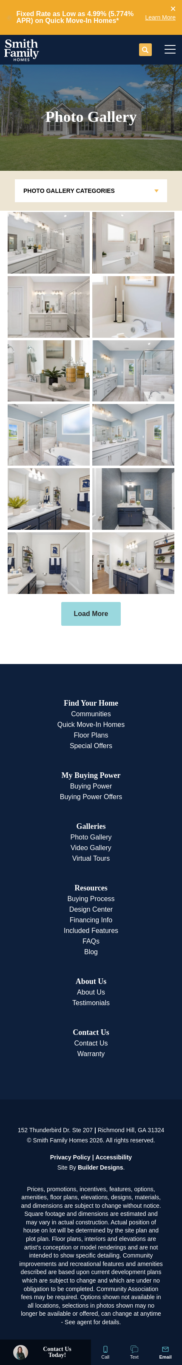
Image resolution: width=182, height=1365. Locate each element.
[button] (173, 9)
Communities (91, 714)
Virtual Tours (91, 858)
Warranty (91, 1053)
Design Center (91, 909)
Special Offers (91, 745)
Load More (91, 613)
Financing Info (91, 920)
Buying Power (91, 786)
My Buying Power (90, 775)
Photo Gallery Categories (69, 190)
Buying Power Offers (91, 796)
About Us (91, 981)
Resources (91, 888)
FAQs (91, 941)
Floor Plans (91, 735)
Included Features (91, 930)
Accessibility (114, 1157)
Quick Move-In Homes (91, 724)
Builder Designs (100, 1167)
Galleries (91, 826)
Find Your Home (91, 703)
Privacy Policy (70, 1157)
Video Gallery (91, 847)
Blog (91, 951)
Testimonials (91, 1002)
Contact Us (91, 1032)
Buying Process (90, 898)
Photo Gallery (91, 837)
